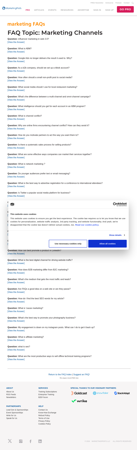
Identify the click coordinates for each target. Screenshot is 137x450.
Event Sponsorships (14, 413)
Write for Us (11, 415)
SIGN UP (109, 10)
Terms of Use (43, 418)
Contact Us (43, 410)
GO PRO (125, 9)
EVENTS (52, 10)
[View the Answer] (15, 42)
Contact (127, 3)
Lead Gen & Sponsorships (17, 410)
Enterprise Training (46, 394)
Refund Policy (44, 415)
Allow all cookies (107, 243)
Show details (115, 235)
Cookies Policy (44, 424)
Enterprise (109, 3)
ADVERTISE (83, 10)
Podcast (118, 3)
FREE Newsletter (97, 3)
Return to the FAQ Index (60, 374)
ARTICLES (39, 10)
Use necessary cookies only (68, 243)
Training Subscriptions (47, 392)
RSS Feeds (11, 394)
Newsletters (11, 397)
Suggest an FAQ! (81, 374)
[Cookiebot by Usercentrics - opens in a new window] (115, 204)
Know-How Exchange (47, 413)
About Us (10, 392)
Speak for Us (11, 418)
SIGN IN (97, 10)
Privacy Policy (44, 421)
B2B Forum (43, 397)
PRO (28, 10)
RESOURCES (67, 10)
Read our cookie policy (87, 225)
